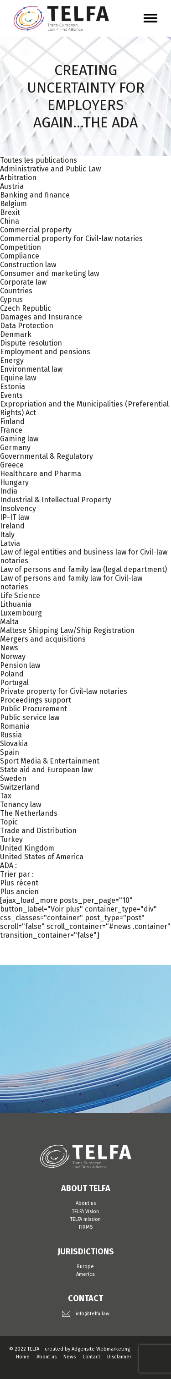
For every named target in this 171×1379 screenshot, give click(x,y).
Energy (12, 360)
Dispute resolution (31, 343)
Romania (15, 726)
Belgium (13, 203)
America (85, 1274)
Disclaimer (119, 1357)
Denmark (15, 334)
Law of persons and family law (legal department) (83, 569)
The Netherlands (28, 813)
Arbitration (18, 177)
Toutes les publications (38, 160)
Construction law (28, 264)
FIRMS (86, 1227)
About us (86, 1203)
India (8, 491)
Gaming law (19, 438)
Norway (13, 656)
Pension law (20, 665)
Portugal (14, 682)
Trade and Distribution (38, 830)
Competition (20, 247)
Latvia (10, 543)
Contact (91, 1357)
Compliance (19, 256)
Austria (12, 186)
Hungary (14, 482)
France (11, 430)
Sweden (13, 778)
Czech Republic (25, 308)
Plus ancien (19, 891)
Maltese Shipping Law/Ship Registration (67, 630)
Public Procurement (33, 708)
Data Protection (26, 325)
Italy (7, 534)
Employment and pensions (45, 351)
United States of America (41, 856)
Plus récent (19, 883)
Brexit (10, 212)
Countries (16, 290)
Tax (5, 795)
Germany (15, 447)
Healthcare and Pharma (40, 473)
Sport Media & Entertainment (49, 761)
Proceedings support (35, 700)
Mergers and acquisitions (43, 639)
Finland (12, 421)
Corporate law (23, 282)
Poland (12, 674)
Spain (9, 752)
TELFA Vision (85, 1211)
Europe (85, 1266)
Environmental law (31, 369)
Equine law (18, 378)
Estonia (12, 386)
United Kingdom (27, 848)
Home (23, 1357)
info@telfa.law (92, 1314)
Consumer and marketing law (49, 273)
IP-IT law (14, 517)
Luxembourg (21, 613)
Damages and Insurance (41, 317)
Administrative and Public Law (50, 169)
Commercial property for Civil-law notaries (71, 238)
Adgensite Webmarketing (101, 1349)
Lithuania (15, 604)
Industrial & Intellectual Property (55, 499)
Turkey (11, 839)
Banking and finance (35, 195)
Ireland (12, 526)
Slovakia (14, 743)
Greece (12, 465)
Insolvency (18, 508)
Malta (9, 621)
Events (11, 395)
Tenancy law (20, 804)
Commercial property (36, 229)
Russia (11, 735)
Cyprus (11, 299)
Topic (9, 822)
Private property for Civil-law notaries (63, 691)
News (9, 647)
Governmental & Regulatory (46, 456)
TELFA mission (85, 1219)
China (9, 221)
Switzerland (20, 787)
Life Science (20, 595)
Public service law (29, 717)
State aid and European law (46, 769)
